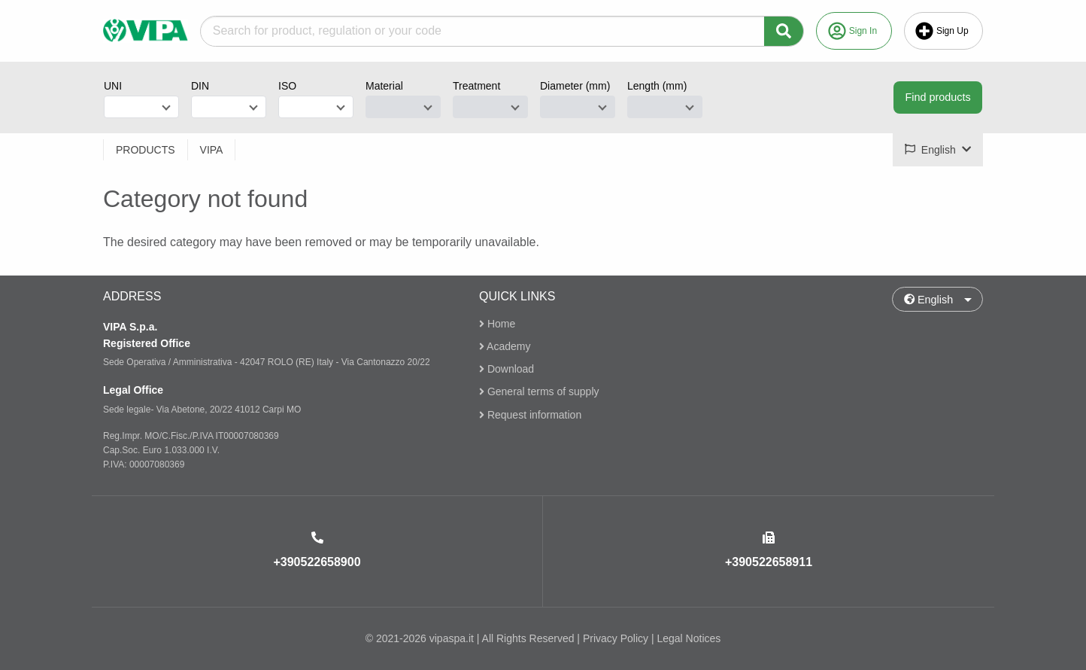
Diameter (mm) (575, 86)
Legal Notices (688, 638)
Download (506, 369)
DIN (200, 86)
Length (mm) (657, 86)
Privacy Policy (615, 638)
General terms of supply (539, 392)
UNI (113, 86)
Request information (530, 415)
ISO (287, 86)
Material (384, 86)
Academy (504, 346)
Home (497, 324)
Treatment (476, 86)
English (929, 300)
